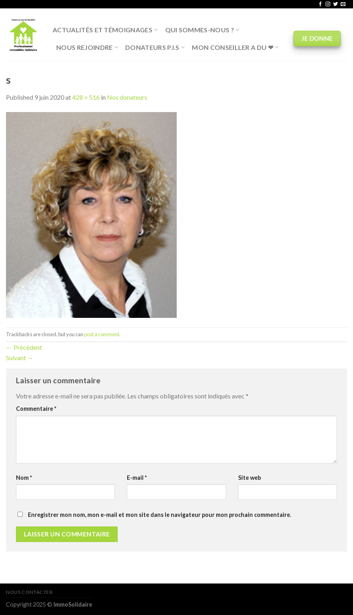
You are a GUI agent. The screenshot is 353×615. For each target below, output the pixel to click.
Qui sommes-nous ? (202, 30)
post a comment (101, 334)
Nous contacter (29, 592)
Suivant (20, 357)
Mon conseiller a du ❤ (235, 47)
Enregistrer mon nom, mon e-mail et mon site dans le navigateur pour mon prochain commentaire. (159, 514)
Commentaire (36, 408)
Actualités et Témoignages (105, 30)
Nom (24, 477)
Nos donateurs (127, 97)
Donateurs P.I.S (155, 47)
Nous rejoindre (87, 47)
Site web (249, 477)
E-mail (137, 477)
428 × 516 (86, 97)
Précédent (24, 347)
